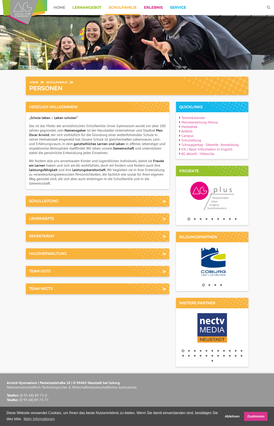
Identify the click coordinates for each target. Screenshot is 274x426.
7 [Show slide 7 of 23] (218, 351)
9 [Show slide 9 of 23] (229, 351)
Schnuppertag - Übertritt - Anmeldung (209, 144)
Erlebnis (153, 7)
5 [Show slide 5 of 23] (206, 351)
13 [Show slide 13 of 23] (188, 356)
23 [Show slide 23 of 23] (212, 361)
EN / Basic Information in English (205, 149)
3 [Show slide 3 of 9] (200, 219)
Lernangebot (86, 7)
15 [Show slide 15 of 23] (200, 356)
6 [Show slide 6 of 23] (212, 351)
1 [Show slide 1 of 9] (188, 219)
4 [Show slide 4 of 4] (220, 285)
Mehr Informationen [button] (39, 419)
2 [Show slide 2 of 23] (188, 351)
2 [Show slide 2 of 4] (209, 285)
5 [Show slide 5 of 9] (212, 219)
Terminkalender (192, 117)
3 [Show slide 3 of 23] (194, 351)
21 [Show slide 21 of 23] (235, 356)
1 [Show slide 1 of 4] (203, 285)
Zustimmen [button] (256, 416)
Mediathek (188, 126)
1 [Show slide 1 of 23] (182, 351)
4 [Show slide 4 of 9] (206, 219)
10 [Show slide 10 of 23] (235, 351)
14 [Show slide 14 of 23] (194, 356)
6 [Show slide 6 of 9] (218, 219)
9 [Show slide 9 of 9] (235, 219)
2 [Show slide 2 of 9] (194, 219)
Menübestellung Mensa (198, 122)
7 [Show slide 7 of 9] (223, 219)
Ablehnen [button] (232, 416)
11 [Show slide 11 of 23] (241, 351)
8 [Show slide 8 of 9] (229, 219)
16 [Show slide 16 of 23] (206, 356)
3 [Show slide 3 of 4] (215, 285)
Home (59, 7)
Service (178, 7)
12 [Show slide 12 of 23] (182, 356)
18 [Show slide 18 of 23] (218, 356)
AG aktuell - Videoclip (196, 153)
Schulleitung (190, 140)
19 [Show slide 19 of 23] (223, 356)
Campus (186, 135)
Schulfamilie (123, 7)
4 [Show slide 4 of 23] (200, 351)
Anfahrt (185, 131)
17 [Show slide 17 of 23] (212, 356)
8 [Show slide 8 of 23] (223, 351)
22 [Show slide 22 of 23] (241, 356)
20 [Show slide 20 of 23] (229, 356)
